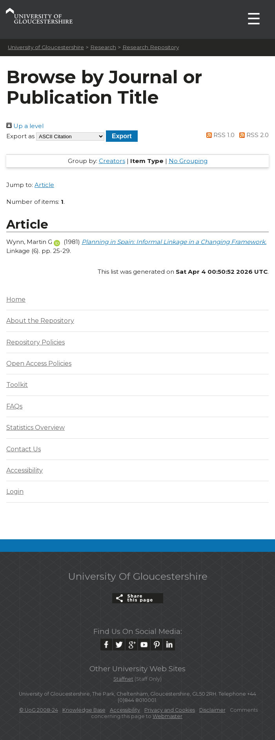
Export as (20, 136)
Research (103, 47)
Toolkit (17, 384)
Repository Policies (35, 342)
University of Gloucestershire (46, 47)
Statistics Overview (35, 427)
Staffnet (123, 679)
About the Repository (40, 320)
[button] (122, 136)
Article (44, 185)
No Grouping (188, 161)
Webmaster (167, 716)
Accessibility (24, 470)
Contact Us (23, 449)
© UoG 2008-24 (38, 710)
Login (15, 491)
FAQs (14, 406)
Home (15, 299)
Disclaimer (212, 710)
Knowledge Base (84, 710)
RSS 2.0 (252, 135)
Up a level (25, 126)
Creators (112, 161)
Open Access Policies (38, 363)
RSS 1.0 (219, 135)
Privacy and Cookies (169, 710)
